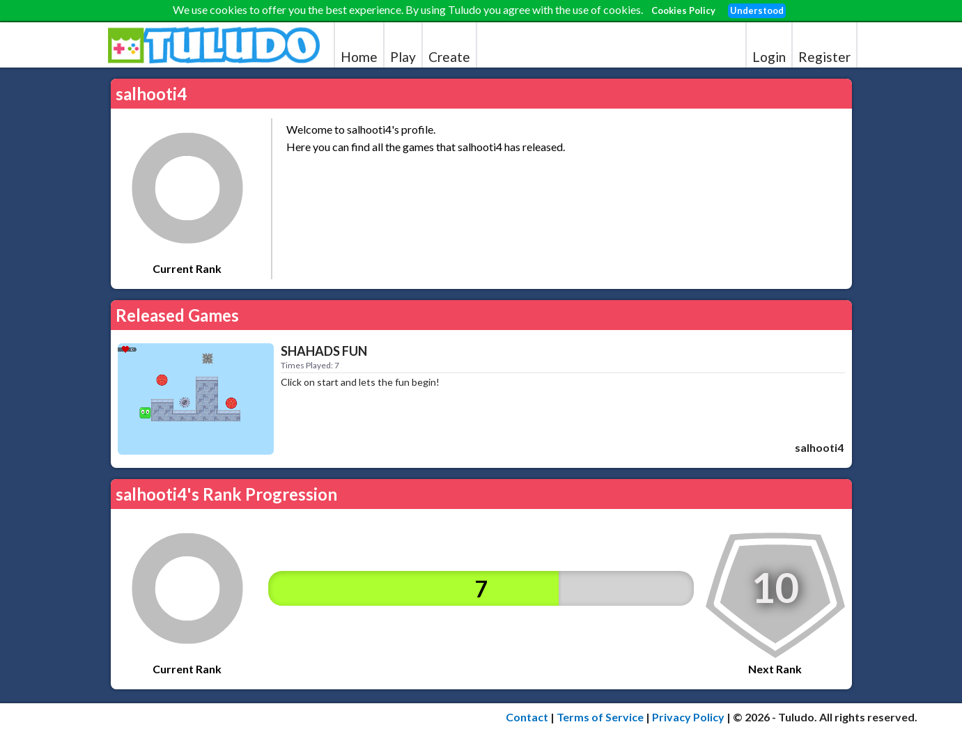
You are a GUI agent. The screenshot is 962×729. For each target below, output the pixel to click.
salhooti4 (819, 447)
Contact (527, 716)
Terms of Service (600, 716)
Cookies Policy (683, 10)
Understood (757, 10)
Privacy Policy (688, 716)
